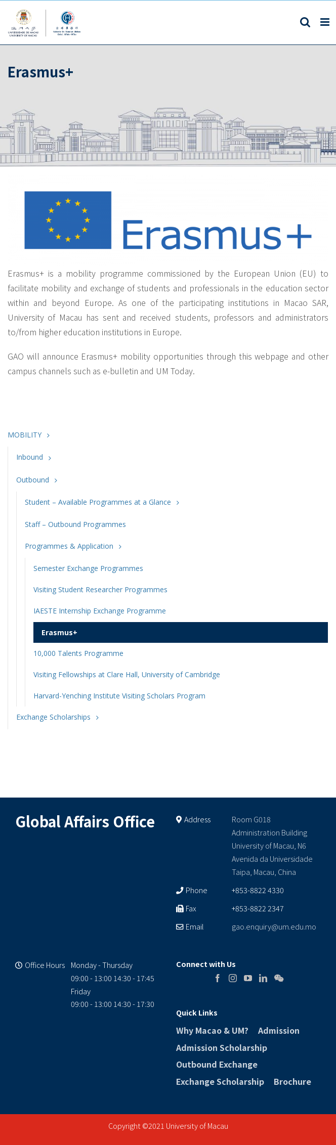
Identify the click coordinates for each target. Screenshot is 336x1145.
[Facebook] (218, 978)
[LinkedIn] (263, 978)
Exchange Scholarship (220, 1081)
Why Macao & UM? (212, 1030)
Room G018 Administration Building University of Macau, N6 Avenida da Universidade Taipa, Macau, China (272, 845)
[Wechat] (278, 978)
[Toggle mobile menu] (325, 22)
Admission (279, 1030)
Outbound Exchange (217, 1064)
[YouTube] (248, 978)
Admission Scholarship (221, 1047)
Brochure (292, 1081)
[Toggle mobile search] (305, 22)
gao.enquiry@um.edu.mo (274, 926)
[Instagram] (233, 978)
